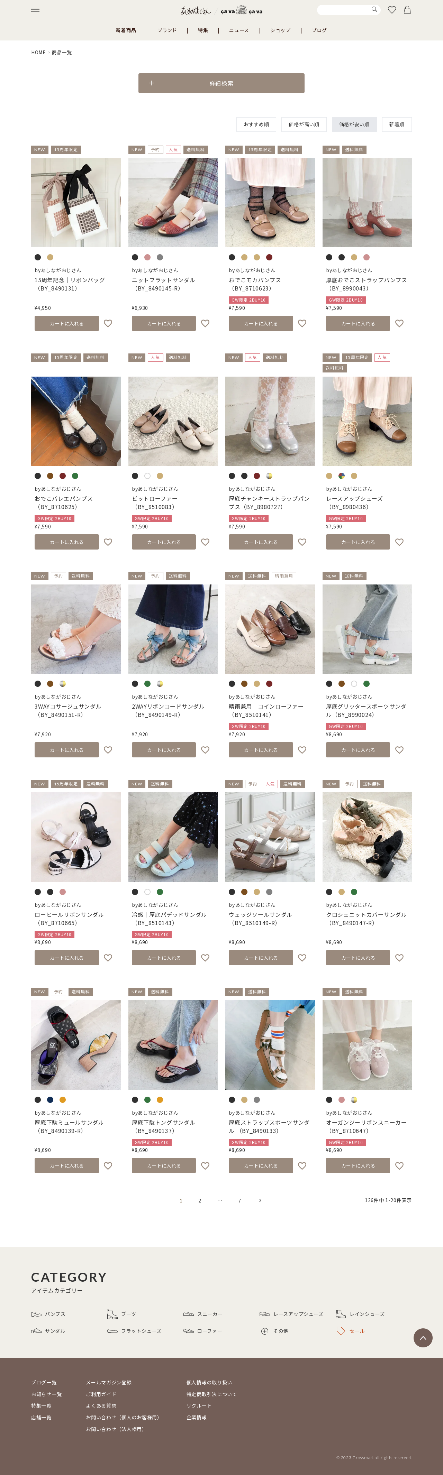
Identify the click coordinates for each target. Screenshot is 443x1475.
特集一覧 (41, 1405)
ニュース (239, 30)
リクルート (199, 1405)
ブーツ (121, 1314)
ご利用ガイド (101, 1394)
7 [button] (240, 1200)
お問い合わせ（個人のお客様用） (124, 1417)
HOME (38, 52)
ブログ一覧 (44, 1382)
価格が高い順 (304, 124)
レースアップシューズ (292, 1314)
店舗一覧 (41, 1417)
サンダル (48, 1331)
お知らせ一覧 (46, 1394)
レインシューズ (360, 1314)
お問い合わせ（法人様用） (116, 1429)
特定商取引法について (212, 1394)
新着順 (397, 124)
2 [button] (199, 1200)
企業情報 (197, 1417)
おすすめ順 (256, 124)
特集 (203, 30)
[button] (260, 1200)
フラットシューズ (134, 1331)
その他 (275, 1331)
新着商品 (126, 30)
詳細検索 (221, 83)
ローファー (203, 1331)
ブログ (319, 30)
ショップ (280, 30)
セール (351, 1331)
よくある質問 (101, 1405)
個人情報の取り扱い (209, 1382)
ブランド (167, 30)
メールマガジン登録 (109, 1382)
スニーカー (203, 1314)
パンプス (48, 1314)
